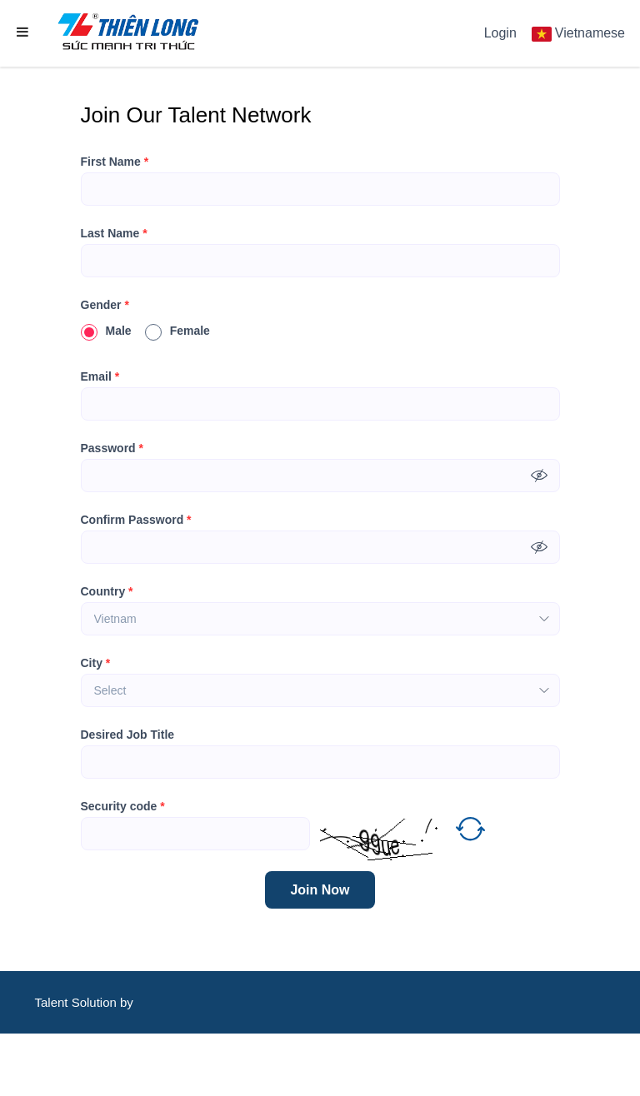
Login (500, 33)
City (96, 663)
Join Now (319, 890)
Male (106, 330)
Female (177, 330)
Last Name (114, 233)
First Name (115, 161)
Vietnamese (590, 33)
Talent (52, 1002)
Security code (123, 806)
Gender (105, 304)
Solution (96, 1002)
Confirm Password (136, 519)
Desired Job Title (128, 734)
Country (107, 591)
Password (112, 448)
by (128, 1002)
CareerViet (85, 1065)
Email (100, 376)
